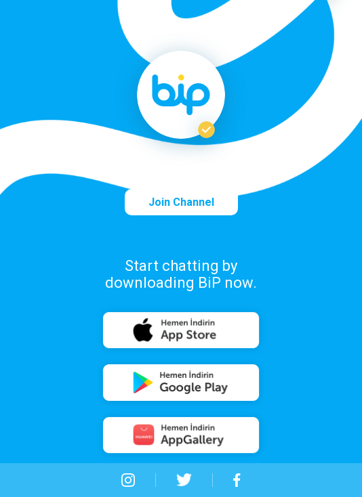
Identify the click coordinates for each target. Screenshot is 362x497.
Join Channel (181, 202)
